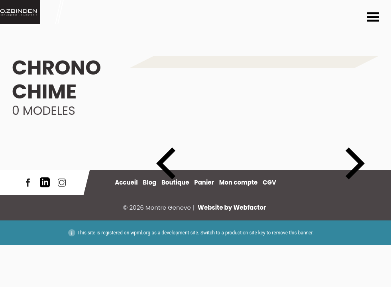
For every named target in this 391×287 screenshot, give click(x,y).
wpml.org (140, 233)
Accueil (126, 182)
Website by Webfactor (232, 207)
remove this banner (292, 233)
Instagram (62, 182)
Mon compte (238, 182)
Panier (204, 182)
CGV (269, 182)
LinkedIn (45, 182)
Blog (149, 182)
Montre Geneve (20, 12)
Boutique (175, 182)
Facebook (28, 182)
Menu (373, 18)
